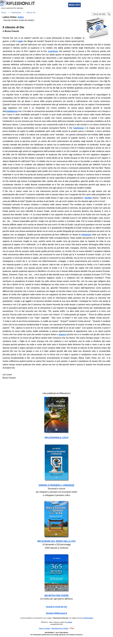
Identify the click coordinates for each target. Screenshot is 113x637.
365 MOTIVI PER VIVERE (56, 595)
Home (3, 12)
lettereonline (16, 12)
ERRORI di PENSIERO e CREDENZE (56, 485)
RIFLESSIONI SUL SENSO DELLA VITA (56, 541)
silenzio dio (30, 12)
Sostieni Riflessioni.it (56, 613)
